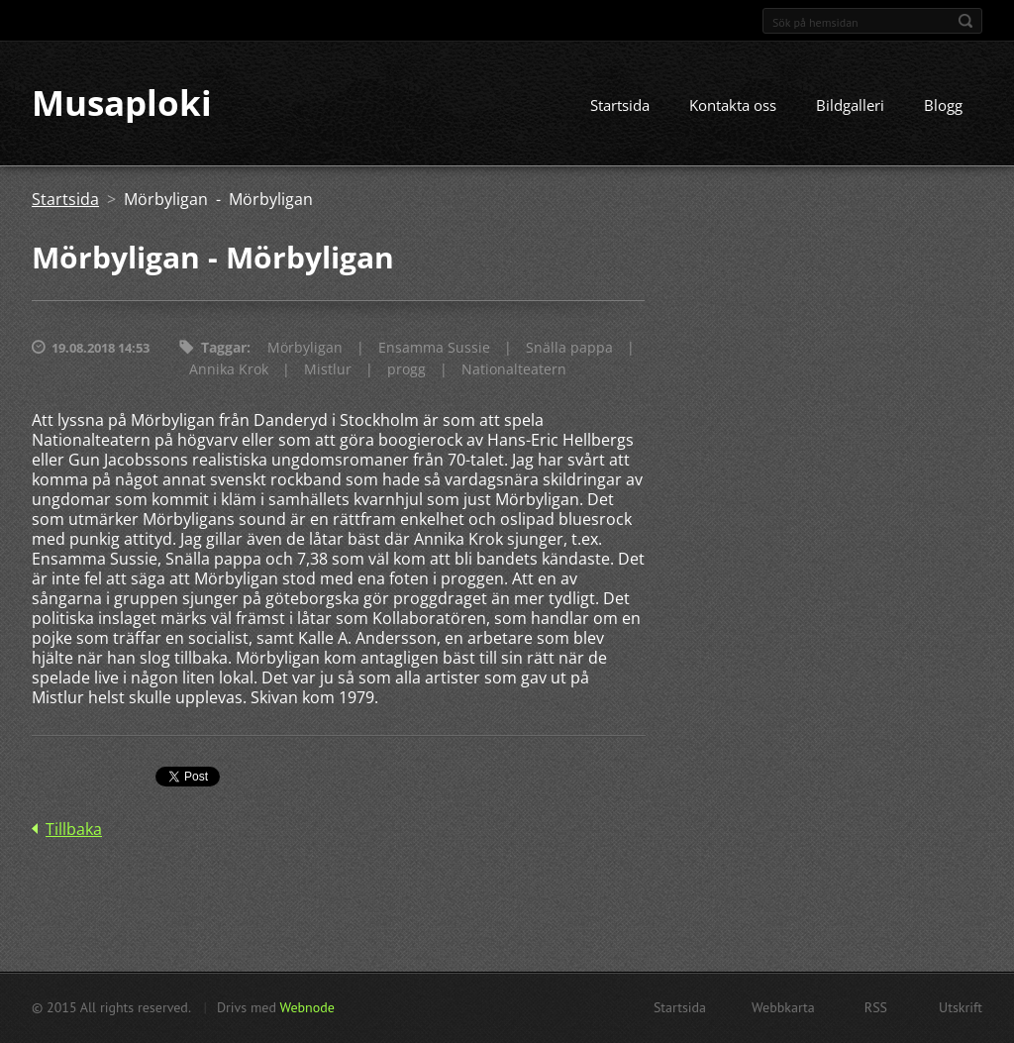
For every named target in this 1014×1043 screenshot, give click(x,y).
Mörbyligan (305, 348)
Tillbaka (74, 830)
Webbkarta (783, 1007)
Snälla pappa (569, 348)
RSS (875, 1007)
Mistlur (328, 370)
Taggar (224, 348)
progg (406, 370)
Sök (965, 21)
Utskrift (960, 1007)
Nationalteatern (513, 370)
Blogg (943, 106)
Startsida (620, 106)
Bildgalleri (850, 106)
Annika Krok (228, 370)
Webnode (306, 1007)
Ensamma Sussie (434, 348)
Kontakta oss (732, 106)
